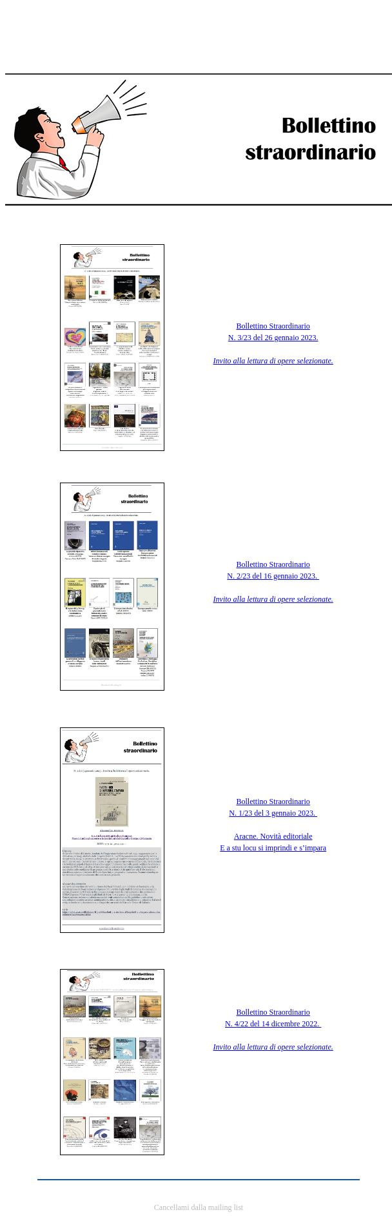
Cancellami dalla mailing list (198, 1207)
